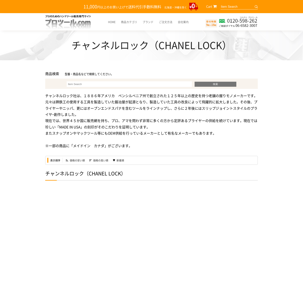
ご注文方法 (165, 22)
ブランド (148, 22)
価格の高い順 (100, 160)
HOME (112, 22)
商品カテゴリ (129, 22)
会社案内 (183, 22)
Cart (209, 6)
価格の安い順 (77, 160)
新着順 (120, 160)
